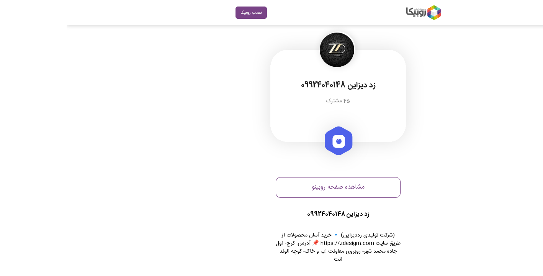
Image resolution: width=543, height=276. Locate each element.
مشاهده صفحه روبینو (271, 187)
